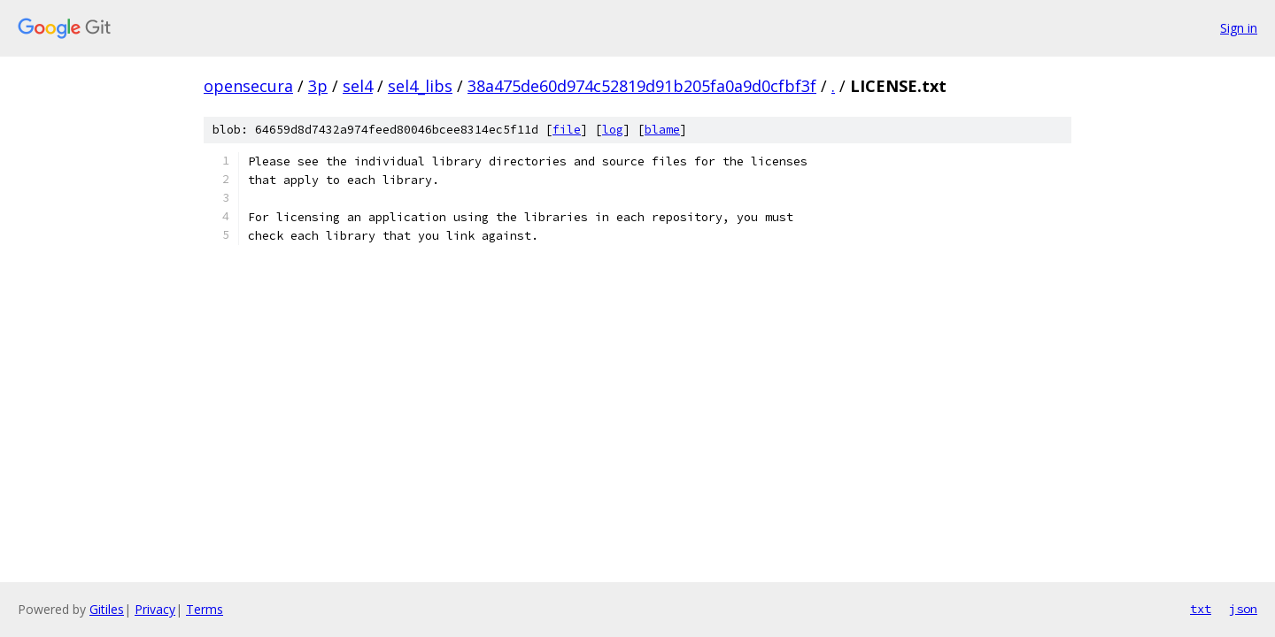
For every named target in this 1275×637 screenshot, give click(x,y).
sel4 (358, 85)
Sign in (1238, 27)
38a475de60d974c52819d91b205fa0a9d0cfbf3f (642, 85)
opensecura (248, 85)
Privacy (155, 609)
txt (1200, 609)
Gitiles (106, 609)
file (566, 129)
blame (662, 129)
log (612, 129)
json (1243, 609)
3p (318, 85)
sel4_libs (420, 85)
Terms (204, 609)
